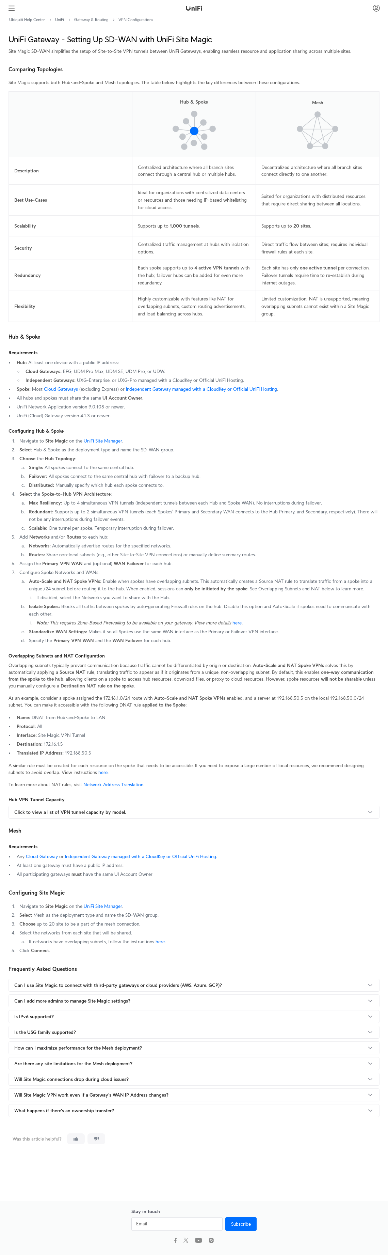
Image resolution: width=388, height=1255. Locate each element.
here (237, 622)
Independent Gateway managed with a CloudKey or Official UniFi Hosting (201, 389)
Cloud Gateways (61, 389)
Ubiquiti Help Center (27, 19)
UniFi (59, 19)
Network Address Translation (113, 784)
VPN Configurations (135, 19)
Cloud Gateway (42, 856)
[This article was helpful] (76, 1138)
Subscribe (241, 1224)
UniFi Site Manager (103, 441)
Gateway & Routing (91, 19)
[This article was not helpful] (96, 1138)
